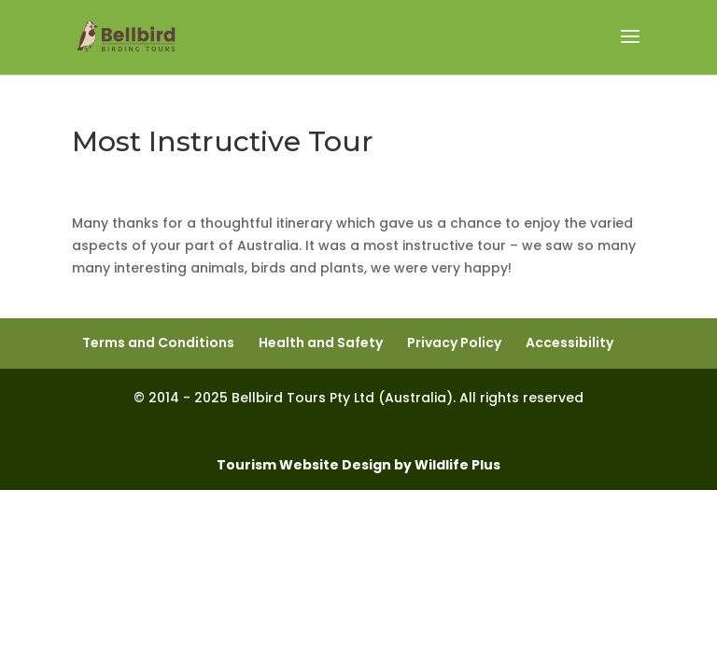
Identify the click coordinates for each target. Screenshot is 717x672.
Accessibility (569, 342)
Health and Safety (321, 342)
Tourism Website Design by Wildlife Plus (358, 464)
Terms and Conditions (158, 342)
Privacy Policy (454, 342)
